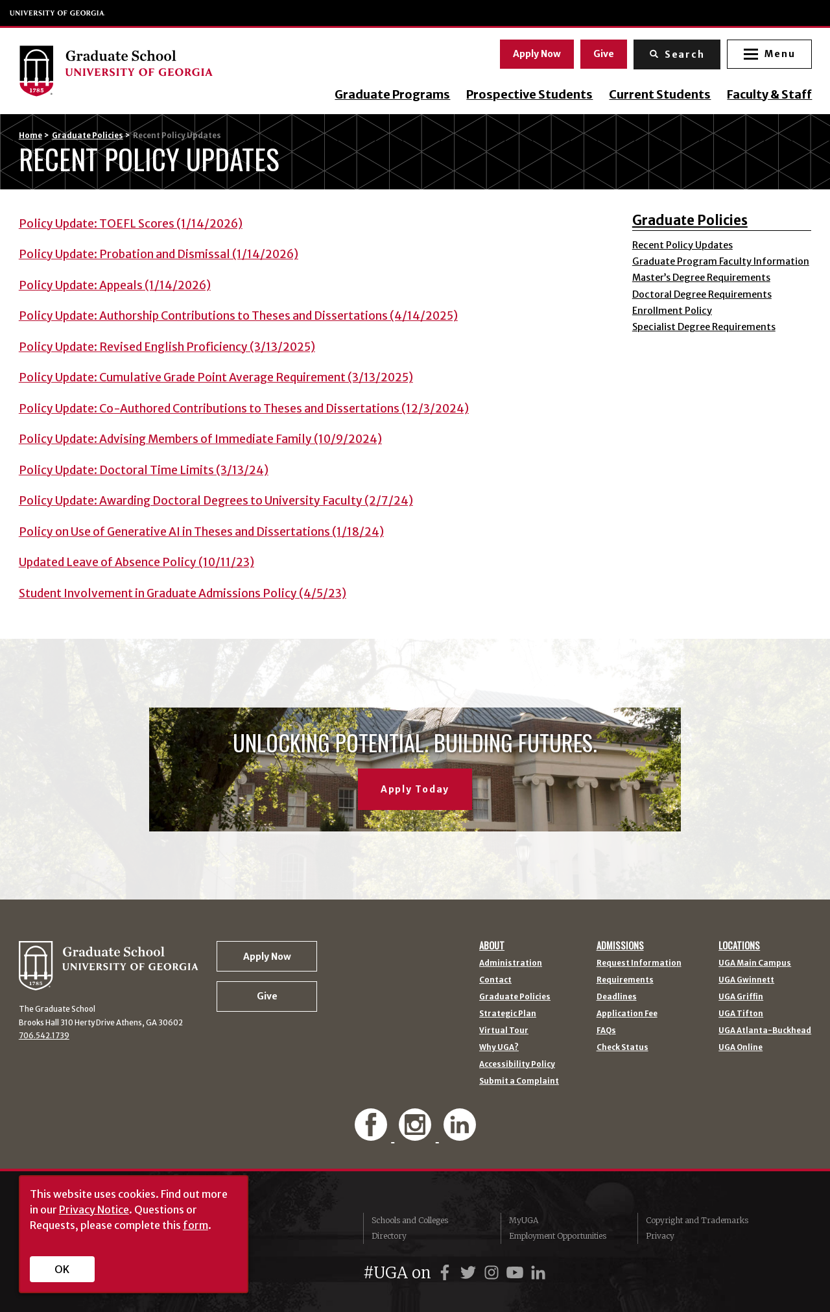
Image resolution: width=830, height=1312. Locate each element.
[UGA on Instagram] (493, 1273)
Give (603, 54)
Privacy (660, 1236)
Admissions (620, 945)
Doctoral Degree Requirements (702, 294)
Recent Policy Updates (682, 245)
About (491, 945)
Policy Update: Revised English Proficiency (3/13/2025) (167, 347)
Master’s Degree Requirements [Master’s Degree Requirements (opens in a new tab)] (701, 277)
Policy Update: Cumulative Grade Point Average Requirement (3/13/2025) (216, 377)
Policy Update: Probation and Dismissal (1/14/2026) (158, 254)
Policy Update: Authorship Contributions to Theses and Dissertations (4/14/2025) (238, 316)
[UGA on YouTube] (516, 1273)
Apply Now (536, 54)
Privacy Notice (94, 1209)
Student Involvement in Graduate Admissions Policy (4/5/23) (182, 593)
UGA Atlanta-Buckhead (764, 1031)
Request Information (639, 964)
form (195, 1225)
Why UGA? (499, 1048)
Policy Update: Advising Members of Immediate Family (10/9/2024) (200, 439)
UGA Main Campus (754, 964)
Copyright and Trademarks (697, 1220)
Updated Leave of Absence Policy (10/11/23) (136, 562)
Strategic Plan (507, 1014)
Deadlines (617, 997)
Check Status (622, 1048)
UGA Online (740, 1048)
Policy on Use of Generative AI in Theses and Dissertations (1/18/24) (201, 532)
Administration (510, 964)
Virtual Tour (503, 1031)
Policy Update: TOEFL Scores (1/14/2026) (131, 224)
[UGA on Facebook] (446, 1273)
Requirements (625, 980)
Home (30, 135)
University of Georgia (58, 13)
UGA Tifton (740, 1014)
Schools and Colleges (410, 1220)
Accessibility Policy (517, 1065)
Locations (739, 945)
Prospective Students (529, 95)
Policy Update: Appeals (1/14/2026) (115, 285)
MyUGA (523, 1220)
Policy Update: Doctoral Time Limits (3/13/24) (143, 470)
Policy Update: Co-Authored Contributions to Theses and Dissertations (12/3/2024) (244, 408)
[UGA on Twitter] (470, 1273)
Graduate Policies (87, 135)
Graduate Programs (391, 95)
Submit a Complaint (519, 1082)
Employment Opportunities (557, 1236)
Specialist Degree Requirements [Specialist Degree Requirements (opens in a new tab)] (704, 327)
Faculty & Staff (768, 95)
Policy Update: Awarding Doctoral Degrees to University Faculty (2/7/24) (216, 501)
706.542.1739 (44, 1035)
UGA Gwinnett (746, 980)
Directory (389, 1236)
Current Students (659, 95)
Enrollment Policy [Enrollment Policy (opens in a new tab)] (672, 310)
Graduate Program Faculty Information (720, 261)
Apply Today (415, 789)
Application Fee (627, 1014)
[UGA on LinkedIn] (538, 1273)
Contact (495, 980)
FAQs (606, 1031)
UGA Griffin (740, 997)
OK (61, 1269)
